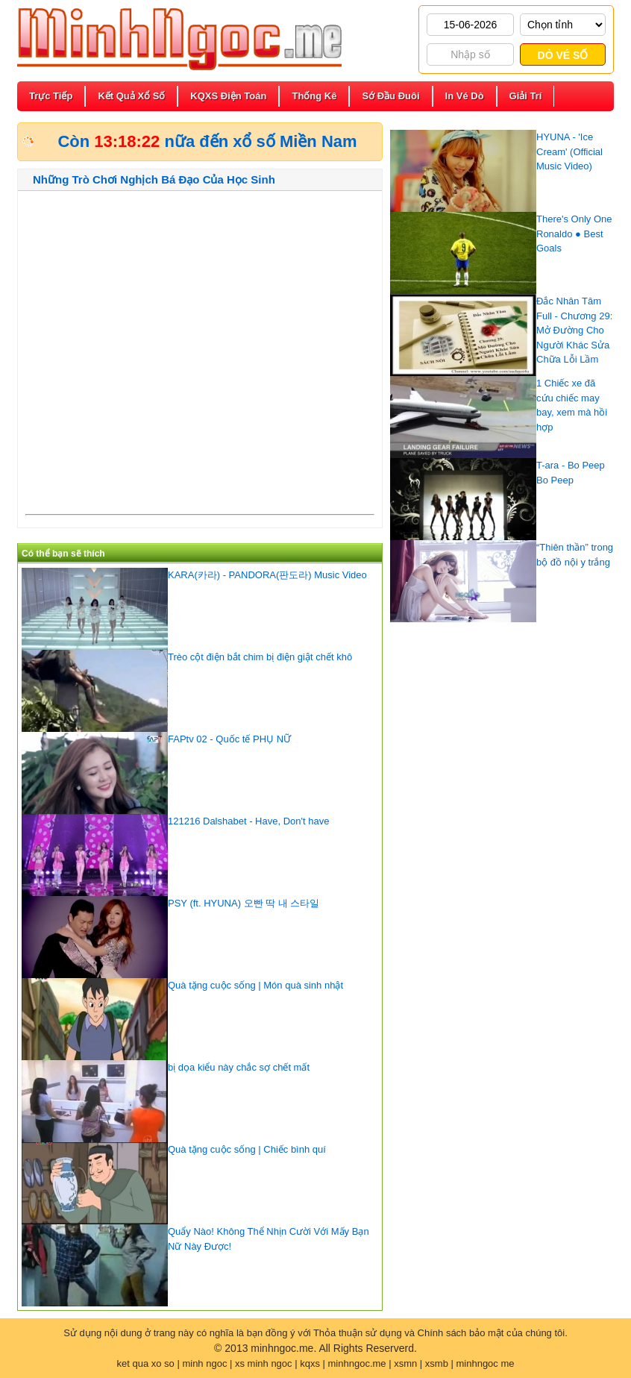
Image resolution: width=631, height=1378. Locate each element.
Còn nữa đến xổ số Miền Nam (207, 141)
